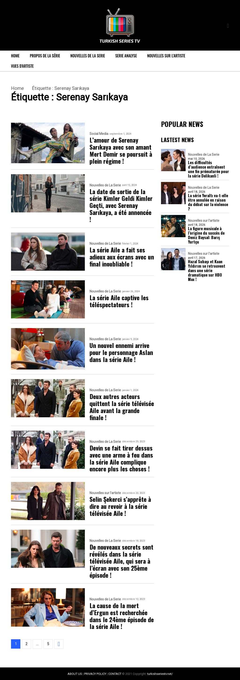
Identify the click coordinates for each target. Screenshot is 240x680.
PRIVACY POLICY (95, 673)
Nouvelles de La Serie (87, 56)
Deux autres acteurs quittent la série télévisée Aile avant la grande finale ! (122, 407)
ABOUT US (75, 673)
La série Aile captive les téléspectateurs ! (119, 301)
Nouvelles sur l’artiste (166, 56)
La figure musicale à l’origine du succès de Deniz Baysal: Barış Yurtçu (206, 235)
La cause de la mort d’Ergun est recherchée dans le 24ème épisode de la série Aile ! (122, 616)
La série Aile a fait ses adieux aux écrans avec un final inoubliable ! (122, 256)
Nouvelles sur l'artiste (105, 493)
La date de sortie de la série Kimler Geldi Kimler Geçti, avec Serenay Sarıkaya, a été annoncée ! (121, 205)
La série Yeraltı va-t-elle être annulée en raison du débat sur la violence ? (208, 202)
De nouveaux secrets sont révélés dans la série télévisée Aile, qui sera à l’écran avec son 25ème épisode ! (121, 560)
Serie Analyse (126, 56)
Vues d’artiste (22, 66)
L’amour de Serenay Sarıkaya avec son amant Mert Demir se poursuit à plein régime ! (121, 151)
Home (15, 56)
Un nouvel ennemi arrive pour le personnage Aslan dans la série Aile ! (121, 352)
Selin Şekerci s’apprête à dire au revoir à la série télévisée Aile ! (120, 506)
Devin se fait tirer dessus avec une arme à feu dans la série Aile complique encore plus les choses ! (121, 458)
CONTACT (114, 673)
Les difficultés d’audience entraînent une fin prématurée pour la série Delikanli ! (208, 169)
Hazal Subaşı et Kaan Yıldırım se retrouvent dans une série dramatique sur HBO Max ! (206, 270)
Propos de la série (45, 56)
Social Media (99, 134)
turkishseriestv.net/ (160, 673)
